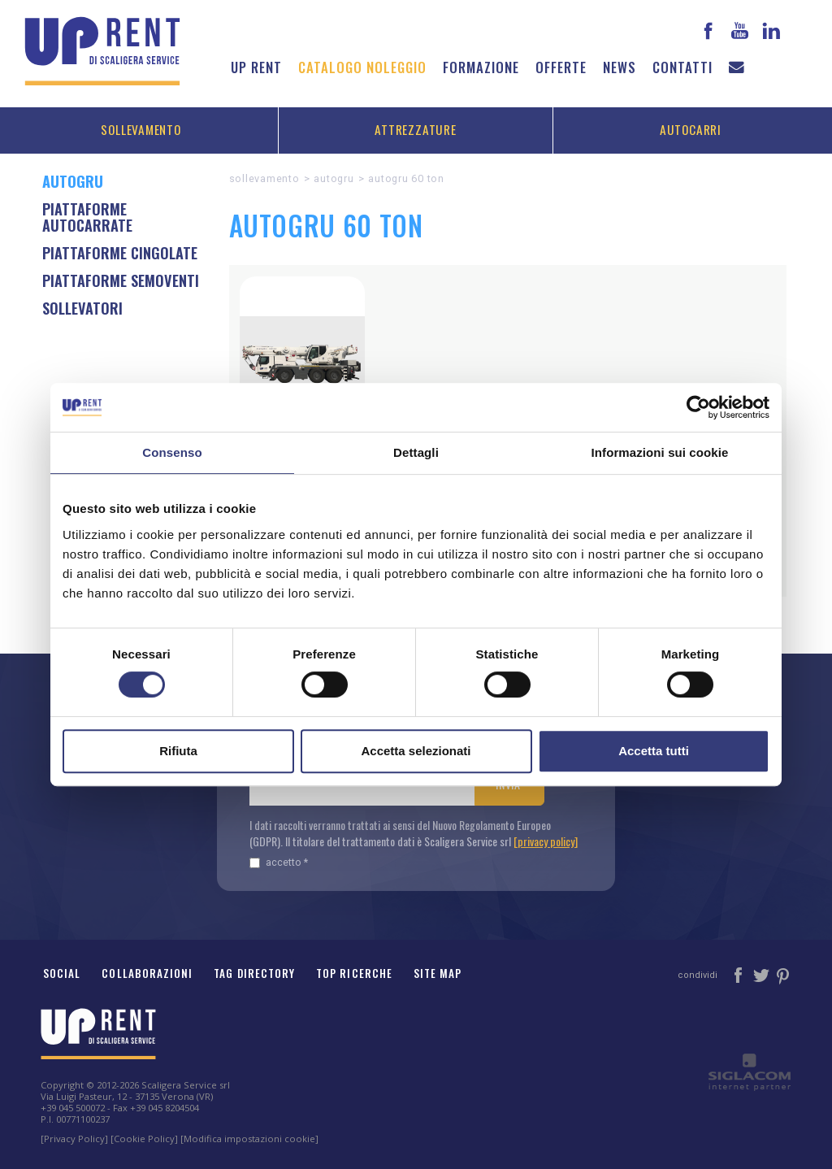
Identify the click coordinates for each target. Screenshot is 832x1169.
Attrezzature (415, 129)
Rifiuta (178, 751)
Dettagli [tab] (416, 452)
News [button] (619, 67)
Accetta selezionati (415, 751)
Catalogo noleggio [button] (362, 67)
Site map (438, 973)
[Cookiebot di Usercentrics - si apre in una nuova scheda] (698, 407)
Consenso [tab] (172, 452)
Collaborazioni (147, 973)
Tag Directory (254, 973)
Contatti (682, 67)
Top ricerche (354, 973)
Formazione (481, 67)
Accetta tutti (653, 751)
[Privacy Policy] (74, 1138)
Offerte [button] (561, 67)
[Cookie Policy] (144, 1138)
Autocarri (691, 129)
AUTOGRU (333, 178)
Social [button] (61, 973)
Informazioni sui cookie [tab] (660, 452)
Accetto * (278, 862)
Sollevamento (140, 129)
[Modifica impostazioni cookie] (249, 1138)
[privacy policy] (546, 841)
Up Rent (256, 67)
